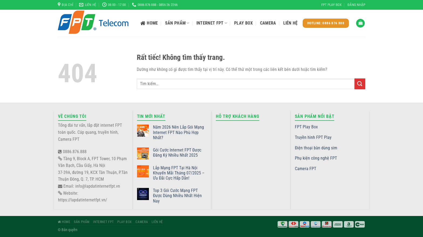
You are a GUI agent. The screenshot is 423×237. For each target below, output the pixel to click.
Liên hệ (290, 23)
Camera (268, 23)
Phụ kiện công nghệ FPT (316, 158)
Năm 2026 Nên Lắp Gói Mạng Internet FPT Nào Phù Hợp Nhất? (178, 132)
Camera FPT (305, 168)
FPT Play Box (331, 5)
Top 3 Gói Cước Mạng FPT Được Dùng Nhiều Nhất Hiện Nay (177, 195)
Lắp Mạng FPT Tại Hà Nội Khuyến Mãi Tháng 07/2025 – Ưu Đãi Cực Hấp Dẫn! (178, 173)
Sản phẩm (177, 23)
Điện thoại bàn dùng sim (316, 147)
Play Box (243, 23)
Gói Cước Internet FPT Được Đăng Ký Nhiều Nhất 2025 (177, 152)
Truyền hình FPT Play (313, 137)
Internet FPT (211, 23)
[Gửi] (359, 83)
